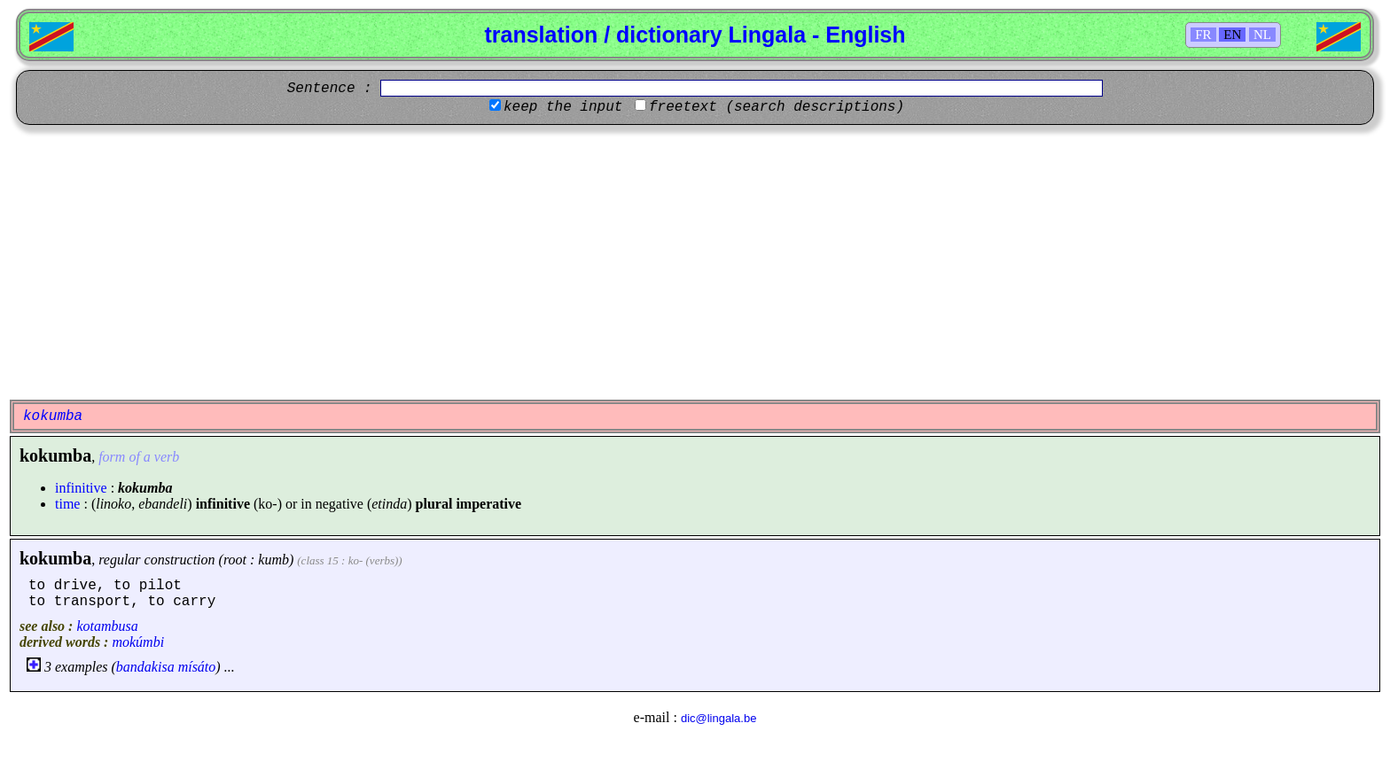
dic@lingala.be (718, 718)
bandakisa (145, 666)
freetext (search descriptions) (776, 107)
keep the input (563, 107)
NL (1262, 34)
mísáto (197, 666)
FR (1203, 34)
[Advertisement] (695, 262)
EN (1232, 34)
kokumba (55, 558)
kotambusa (106, 626)
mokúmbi (138, 641)
